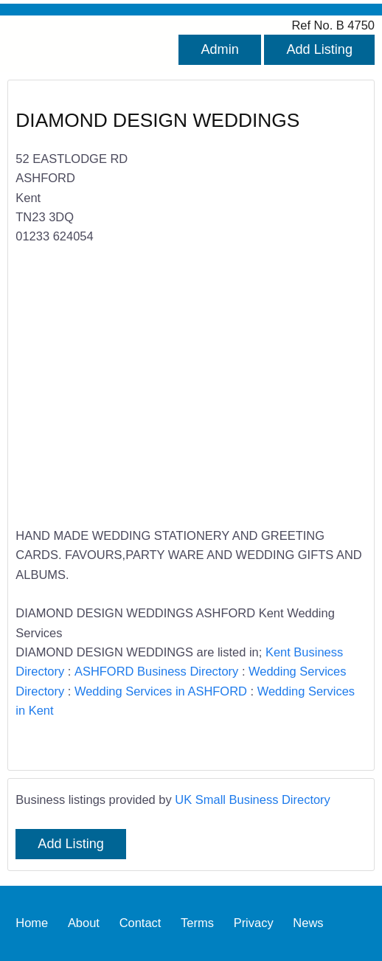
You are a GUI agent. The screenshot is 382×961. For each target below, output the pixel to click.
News (308, 923)
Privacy (254, 923)
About (84, 923)
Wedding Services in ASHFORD (160, 691)
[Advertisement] (182, 395)
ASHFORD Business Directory (156, 671)
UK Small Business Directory (252, 799)
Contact (140, 923)
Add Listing (319, 49)
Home (31, 923)
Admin (219, 49)
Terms (197, 923)
